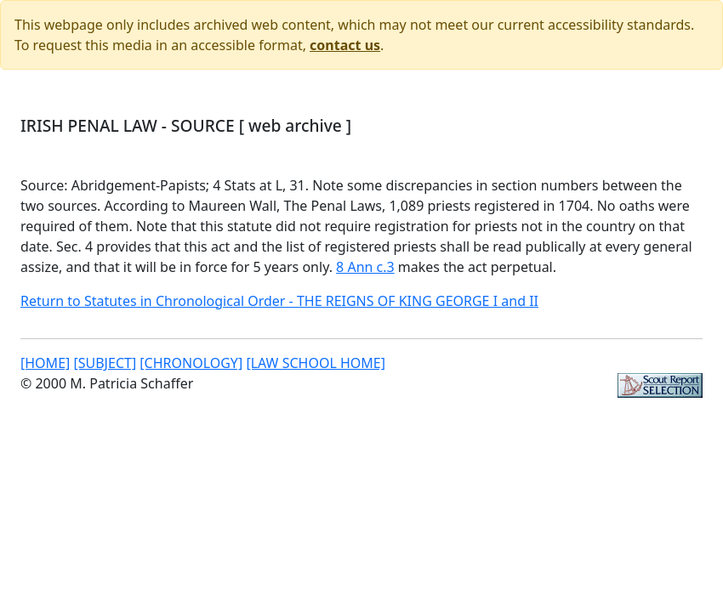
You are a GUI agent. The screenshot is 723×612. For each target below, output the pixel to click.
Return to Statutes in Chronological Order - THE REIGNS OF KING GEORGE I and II (279, 301)
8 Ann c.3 (365, 267)
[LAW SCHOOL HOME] (315, 363)
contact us (345, 45)
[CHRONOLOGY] (190, 363)
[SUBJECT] (104, 363)
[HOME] (45, 363)
